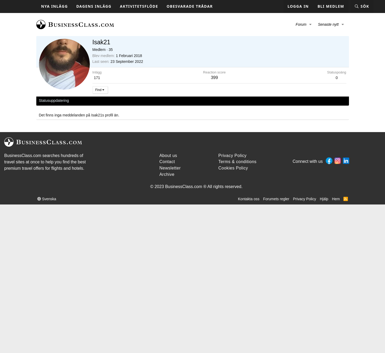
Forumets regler (276, 199)
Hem (336, 199)
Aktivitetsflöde (139, 6)
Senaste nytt (328, 24)
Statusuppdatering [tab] (54, 100)
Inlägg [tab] (112, 100)
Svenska (46, 199)
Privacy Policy (304, 199)
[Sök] (361, 6)
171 (97, 78)
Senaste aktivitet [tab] (87, 100)
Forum (301, 24)
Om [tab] (125, 100)
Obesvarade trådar (190, 6)
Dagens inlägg (94, 6)
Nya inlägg (54, 6)
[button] (310, 24)
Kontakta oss (248, 199)
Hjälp (324, 199)
